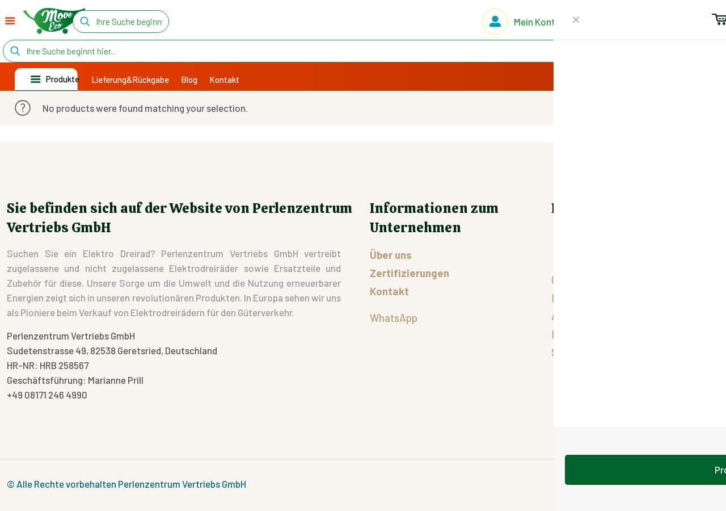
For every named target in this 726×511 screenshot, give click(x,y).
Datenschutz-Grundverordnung (623, 334)
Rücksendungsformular (611, 241)
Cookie (566, 279)
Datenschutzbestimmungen (614, 297)
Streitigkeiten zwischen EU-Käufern (633, 352)
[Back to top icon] (707, 483)
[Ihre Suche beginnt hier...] (121, 21)
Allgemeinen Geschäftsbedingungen (633, 315)
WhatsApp (393, 317)
